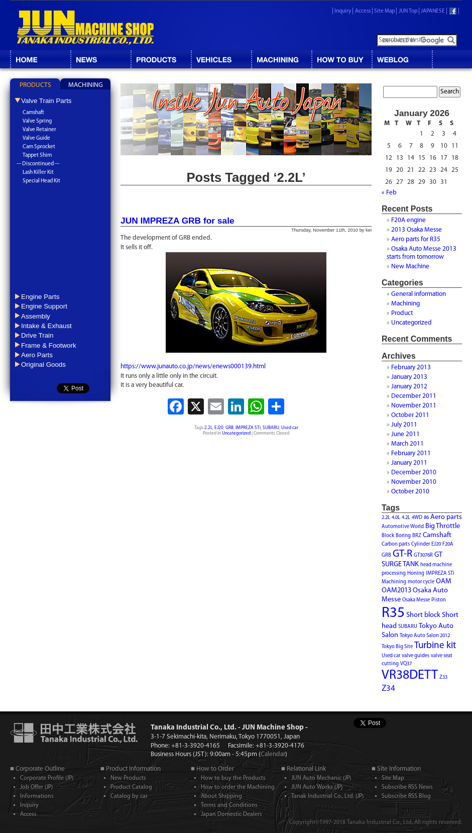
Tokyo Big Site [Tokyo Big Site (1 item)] (397, 647)
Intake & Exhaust (46, 326)
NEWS (100, 59)
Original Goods (43, 364)
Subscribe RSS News (407, 787)
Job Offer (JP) (36, 787)
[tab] (35, 83)
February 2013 (411, 367)
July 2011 (404, 425)
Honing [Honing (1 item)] (415, 573)
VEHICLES (221, 59)
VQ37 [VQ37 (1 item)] (406, 664)
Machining (405, 303)
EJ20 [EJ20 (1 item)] (436, 544)
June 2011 (405, 434)
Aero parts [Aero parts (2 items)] (446, 517)
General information (418, 294)
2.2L (208, 428)
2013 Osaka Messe (416, 230)
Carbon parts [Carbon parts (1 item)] (396, 544)
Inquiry (342, 11)
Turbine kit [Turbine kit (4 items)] (435, 646)
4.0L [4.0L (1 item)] (396, 517)
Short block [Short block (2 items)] (423, 615)
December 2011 (413, 396)
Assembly (35, 316)
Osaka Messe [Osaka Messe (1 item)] (416, 600)
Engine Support (44, 306)
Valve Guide (36, 138)
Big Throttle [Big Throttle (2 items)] (442, 526)
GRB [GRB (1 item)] (386, 555)
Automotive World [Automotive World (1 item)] (403, 527)
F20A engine (408, 220)
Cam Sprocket (39, 147)
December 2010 (413, 472)
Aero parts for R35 (415, 239)
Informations (37, 796)
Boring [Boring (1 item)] (403, 536)
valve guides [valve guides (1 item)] (415, 656)
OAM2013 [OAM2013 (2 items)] (396, 590)
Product (402, 313)
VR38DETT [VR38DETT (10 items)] (410, 675)
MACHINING (281, 59)
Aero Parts (37, 355)
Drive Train (37, 335)
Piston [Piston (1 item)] (438, 600)
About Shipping (221, 796)
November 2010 (413, 482)
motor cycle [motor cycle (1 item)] (421, 582)
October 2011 (410, 415)
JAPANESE (433, 11)
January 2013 (409, 377)
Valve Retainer (39, 130)
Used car (289, 428)
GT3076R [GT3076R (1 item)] (423, 555)
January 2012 (409, 386)
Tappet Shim (37, 155)
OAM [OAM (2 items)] (443, 581)
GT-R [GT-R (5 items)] (402, 554)
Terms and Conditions (229, 805)
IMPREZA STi (248, 428)
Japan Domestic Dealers (231, 814)
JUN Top (408, 11)
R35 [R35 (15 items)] (393, 613)
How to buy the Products (233, 778)
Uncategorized (236, 433)
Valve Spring (37, 121)
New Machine (410, 266)
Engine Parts (40, 296)
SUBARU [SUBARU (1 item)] (407, 627)
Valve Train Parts (46, 101)
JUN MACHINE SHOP (85, 27)
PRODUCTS (35, 85)
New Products (128, 778)
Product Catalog (131, 787)
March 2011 (407, 444)
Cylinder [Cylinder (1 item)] (420, 544)
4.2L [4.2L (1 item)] (406, 517)
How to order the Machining (238, 787)
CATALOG (161, 59)
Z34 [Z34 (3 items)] (388, 688)
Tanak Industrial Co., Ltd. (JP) (327, 796)
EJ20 (218, 428)
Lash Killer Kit (38, 172)
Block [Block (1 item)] (388, 536)
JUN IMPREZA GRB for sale (177, 221)
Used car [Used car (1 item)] (391, 656)
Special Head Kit (41, 181)
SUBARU (271, 428)
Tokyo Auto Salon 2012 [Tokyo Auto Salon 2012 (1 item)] (425, 636)
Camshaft (33, 113)
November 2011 (413, 405)
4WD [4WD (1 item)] (417, 517)
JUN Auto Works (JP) (316, 787)
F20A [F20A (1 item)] (447, 544)
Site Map (384, 11)
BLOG (402, 59)
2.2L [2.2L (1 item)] (386, 517)
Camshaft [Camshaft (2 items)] (437, 535)
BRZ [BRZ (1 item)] (416, 536)
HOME (40, 59)
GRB (229, 428)
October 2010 (410, 491)
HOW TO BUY (341, 59)
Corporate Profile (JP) (46, 778)
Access (363, 11)
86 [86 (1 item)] (426, 517)
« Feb (389, 192)
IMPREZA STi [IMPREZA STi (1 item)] (440, 573)
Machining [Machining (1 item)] (394, 582)
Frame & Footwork (48, 345)
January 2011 (409, 463)
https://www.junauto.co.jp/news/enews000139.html (193, 366)
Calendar (273, 754)
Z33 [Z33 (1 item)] (443, 677)
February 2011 (411, 453)
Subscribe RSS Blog (406, 796)
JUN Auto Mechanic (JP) (321, 778)
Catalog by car (129, 796)
